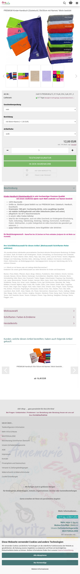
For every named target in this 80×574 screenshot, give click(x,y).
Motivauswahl (11, 311)
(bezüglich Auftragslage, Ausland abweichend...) (59, 98)
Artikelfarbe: (9, 129)
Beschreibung (10, 188)
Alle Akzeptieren (40, 555)
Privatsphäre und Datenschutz (13, 463)
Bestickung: (8, 117)
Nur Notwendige (40, 563)
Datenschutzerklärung (65, 550)
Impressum (6, 454)
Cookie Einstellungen (10, 477)
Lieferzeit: (8, 98)
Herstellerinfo (10, 323)
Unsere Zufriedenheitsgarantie (13, 445)
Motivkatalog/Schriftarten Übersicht (16, 441)
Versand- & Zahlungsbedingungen (15, 468)
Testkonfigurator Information (13, 427)
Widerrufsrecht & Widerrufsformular (15, 472)
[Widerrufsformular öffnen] (67, 516)
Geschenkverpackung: (12, 105)
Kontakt (5, 459)
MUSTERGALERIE (9, 436)
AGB (3, 450)
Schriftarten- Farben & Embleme (19, 317)
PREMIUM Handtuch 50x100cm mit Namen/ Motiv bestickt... (40, 367)
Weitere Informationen (40, 569)
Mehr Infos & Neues (9, 432)
